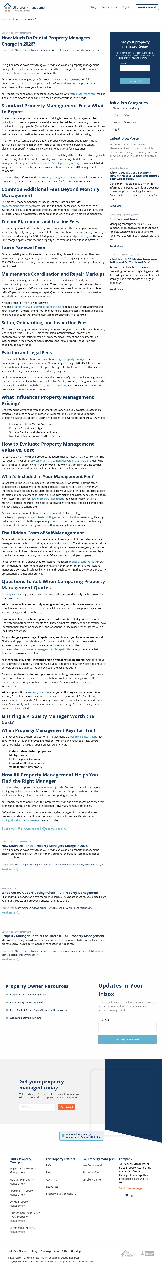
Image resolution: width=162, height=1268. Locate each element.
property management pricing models (63, 177)
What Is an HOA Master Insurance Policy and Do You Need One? (133, 260)
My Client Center (92, 1179)
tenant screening (57, 385)
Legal (116, 129)
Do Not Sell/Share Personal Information (60, 1257)
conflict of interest (80, 951)
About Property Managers (16, 33)
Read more (10, 869)
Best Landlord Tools (123, 219)
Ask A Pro (51, 1179)
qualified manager (23, 791)
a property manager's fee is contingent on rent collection (45, 517)
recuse (83, 907)
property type (83, 236)
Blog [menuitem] (93, 7)
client (53, 951)
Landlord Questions (124, 122)
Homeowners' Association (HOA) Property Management (25, 1216)
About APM (60, 1251)
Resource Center (92, 1172)
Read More (116, 206)
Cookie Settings (31, 1257)
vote (90, 907)
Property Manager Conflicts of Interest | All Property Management (53, 936)
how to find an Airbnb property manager (58, 163)
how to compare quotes (28, 73)
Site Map (75, 1251)
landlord (13, 954)
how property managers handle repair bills (44, 649)
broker (46, 951)
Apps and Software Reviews (25, 1017)
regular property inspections (47, 498)
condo (43, 907)
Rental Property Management (124, 214)
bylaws (35, 907)
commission (64, 951)
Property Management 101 (61, 1193)
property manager (28, 954)
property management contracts (21, 206)
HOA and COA (9, 888)
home (4, 954)
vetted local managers (83, 94)
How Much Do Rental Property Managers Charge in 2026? (45, 846)
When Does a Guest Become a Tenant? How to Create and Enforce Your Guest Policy (134, 176)
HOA (49, 907)
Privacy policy (14, 1257)
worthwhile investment (83, 736)
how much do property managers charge (81, 49)
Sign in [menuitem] (126, 7)
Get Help (46, 1251)
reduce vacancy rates (81, 561)
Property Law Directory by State (28, 994)
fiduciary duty (98, 951)
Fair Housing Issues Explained (26, 1002)
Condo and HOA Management (124, 254)
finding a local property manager (21, 820)
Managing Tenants (119, 168)
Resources (52, 1186)
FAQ (48, 1165)
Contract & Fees (51, 49)
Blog (48, 1172)
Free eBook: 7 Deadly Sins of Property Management (38, 1010)
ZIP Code (135, 66)
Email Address (127, 1025)
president (74, 907)
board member (23, 907)
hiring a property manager (70, 359)
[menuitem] (147, 7)
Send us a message (130, 1188)
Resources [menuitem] (109, 7)
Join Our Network (92, 1165)
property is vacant (38, 692)
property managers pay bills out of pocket (36, 306)
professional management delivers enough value (59, 460)
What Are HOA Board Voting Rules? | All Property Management (50, 893)
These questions (11, 594)
